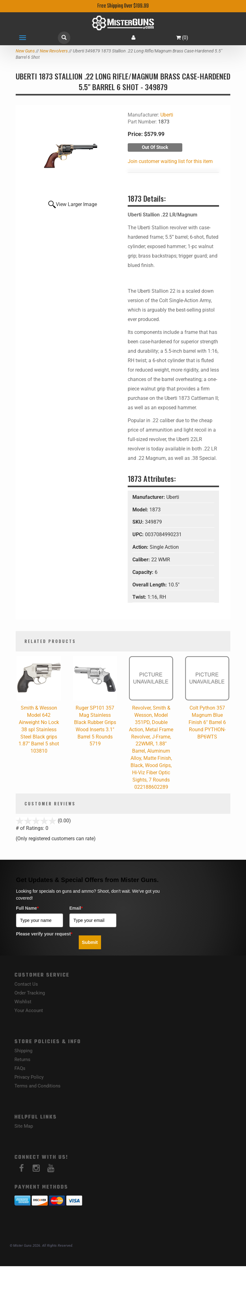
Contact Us (26, 984)
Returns (22, 1059)
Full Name (27, 908)
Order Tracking (29, 993)
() (182, 38)
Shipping (23, 1051)
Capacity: (143, 572)
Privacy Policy (29, 1077)
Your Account (28, 1010)
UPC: (138, 534)
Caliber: (141, 560)
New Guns (25, 50)
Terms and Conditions (37, 1086)
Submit (90, 942)
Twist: (139, 597)
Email (76, 908)
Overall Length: (150, 585)
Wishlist (22, 1002)
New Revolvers (54, 50)
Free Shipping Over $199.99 (123, 6)
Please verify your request (44, 933)
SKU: (138, 522)
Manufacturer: (149, 497)
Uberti (166, 115)
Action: (141, 547)
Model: (140, 510)
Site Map (23, 1126)
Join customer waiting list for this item (170, 161)
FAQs (19, 1068)
